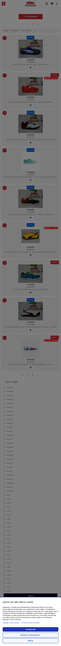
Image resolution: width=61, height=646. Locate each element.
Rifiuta (30, 641)
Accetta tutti (30, 629)
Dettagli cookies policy (11, 623)
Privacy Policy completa (30, 623)
